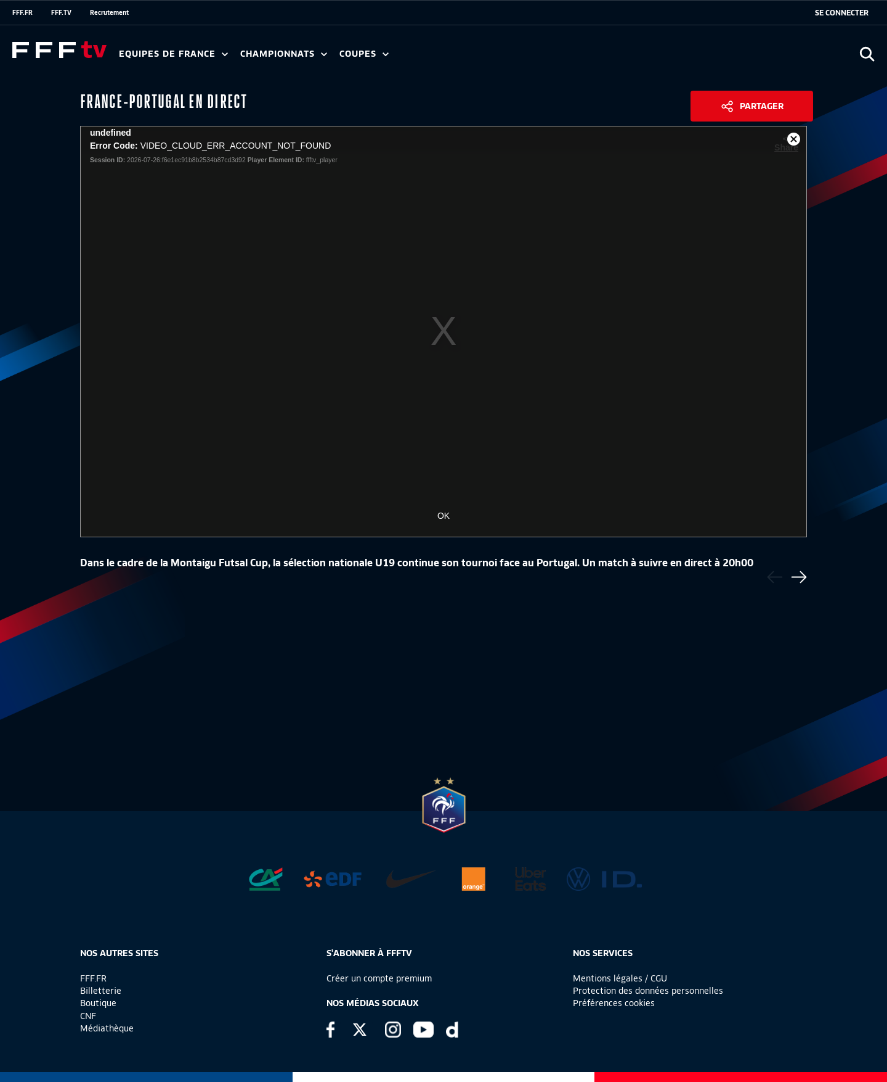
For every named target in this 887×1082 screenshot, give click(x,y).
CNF (88, 1016)
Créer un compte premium (379, 978)
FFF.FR (22, 12)
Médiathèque (107, 1028)
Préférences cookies (614, 1003)
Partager (762, 106)
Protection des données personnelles (648, 991)
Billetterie (100, 991)
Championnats (283, 54)
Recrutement (109, 12)
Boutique (98, 1003)
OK (443, 516)
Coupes (364, 54)
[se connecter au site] (842, 13)
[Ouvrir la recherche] (867, 54)
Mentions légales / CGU (620, 978)
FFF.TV (61, 12)
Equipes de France (173, 54)
